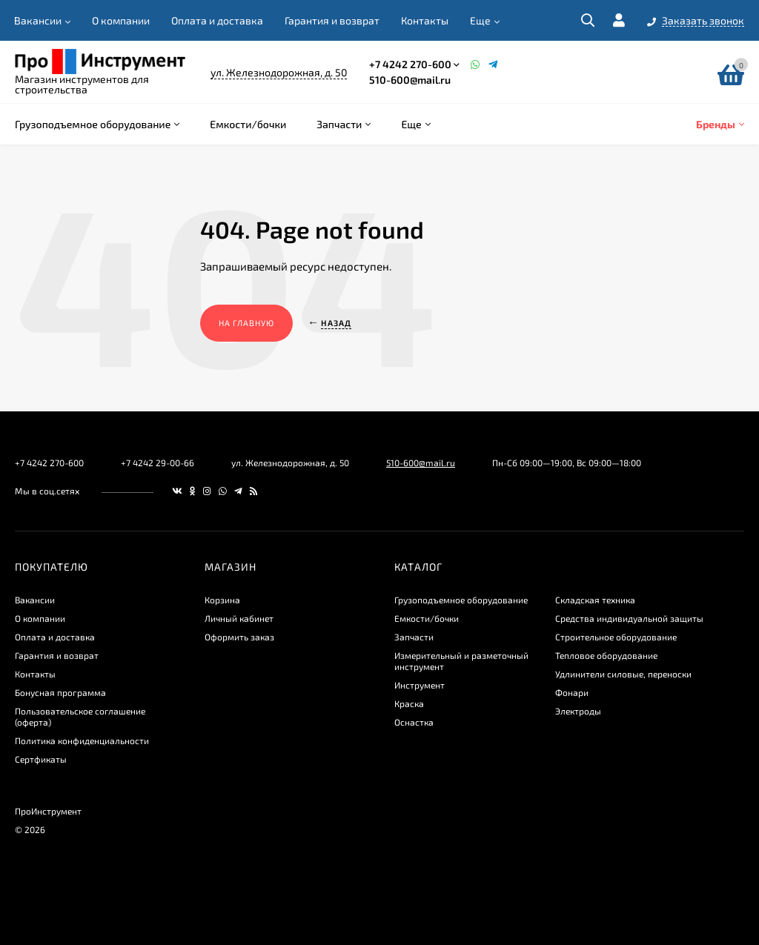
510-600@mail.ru (410, 79)
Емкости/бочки (426, 618)
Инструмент (419, 685)
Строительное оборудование (616, 636)
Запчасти (414, 636)
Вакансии (38, 20)
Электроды (578, 711)
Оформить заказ (239, 636)
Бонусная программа (60, 692)
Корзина (222, 599)
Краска (409, 703)
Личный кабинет (239, 618)
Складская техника (595, 599)
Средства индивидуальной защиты (629, 618)
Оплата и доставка (217, 20)
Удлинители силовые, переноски (623, 674)
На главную (246, 323)
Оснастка (414, 722)
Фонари (572, 692)
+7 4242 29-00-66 (157, 462)
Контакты (424, 20)
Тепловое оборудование (606, 655)
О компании (121, 20)
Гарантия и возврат (332, 20)
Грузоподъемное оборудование (461, 599)
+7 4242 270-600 (410, 64)
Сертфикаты (41, 759)
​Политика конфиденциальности (82, 740)
